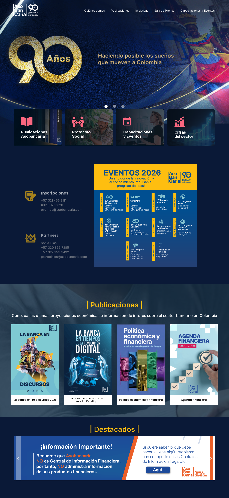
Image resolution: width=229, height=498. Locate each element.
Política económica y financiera (141, 400)
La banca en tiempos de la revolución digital (88, 399)
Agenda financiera (194, 400)
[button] (106, 106)
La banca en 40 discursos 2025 (35, 400)
